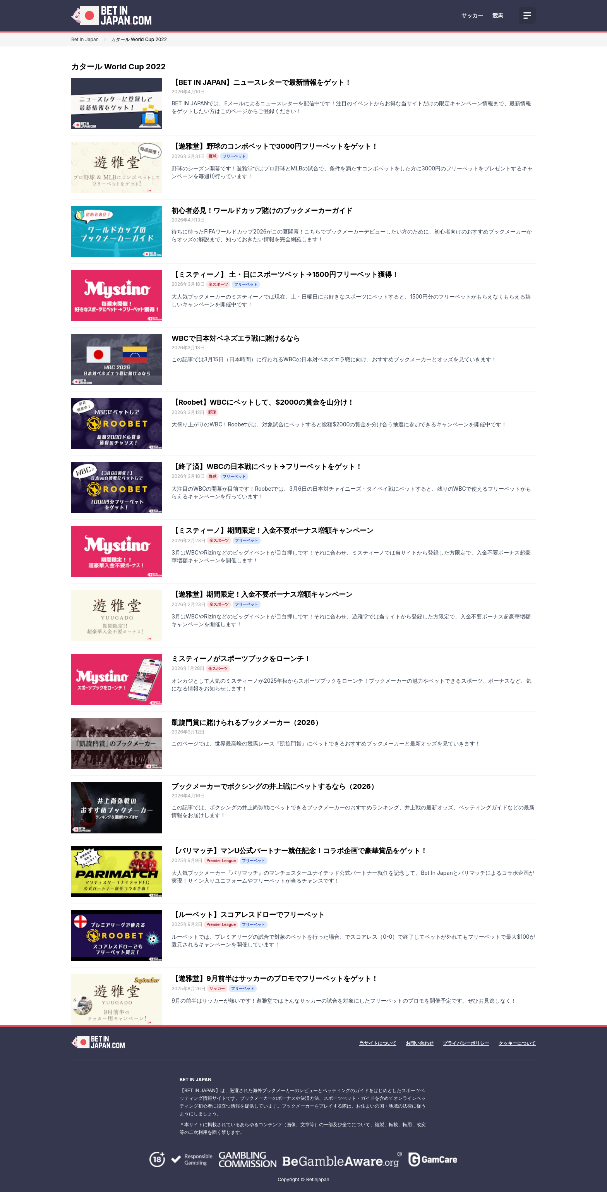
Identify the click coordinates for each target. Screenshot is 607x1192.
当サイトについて (377, 1043)
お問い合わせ (420, 1043)
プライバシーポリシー (466, 1043)
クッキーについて (517, 1043)
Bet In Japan (85, 39)
